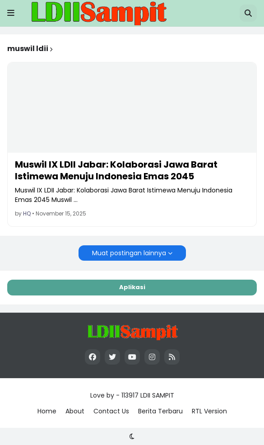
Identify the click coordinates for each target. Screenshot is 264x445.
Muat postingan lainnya (129, 253)
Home (46, 411)
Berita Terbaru (160, 411)
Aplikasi (132, 287)
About (74, 411)
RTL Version (209, 411)
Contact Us (111, 411)
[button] (11, 13)
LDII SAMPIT (157, 395)
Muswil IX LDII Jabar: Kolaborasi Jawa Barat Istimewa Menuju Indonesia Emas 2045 (116, 170)
